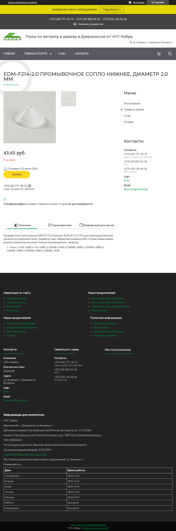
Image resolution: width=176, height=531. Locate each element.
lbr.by (127, 180)
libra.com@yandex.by (136, 189)
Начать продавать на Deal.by (22, 2)
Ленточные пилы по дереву (107, 298)
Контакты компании (105, 335)
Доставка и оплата (105, 323)
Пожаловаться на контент (95, 528)
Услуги (11, 335)
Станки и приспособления (22, 327)
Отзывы (129, 122)
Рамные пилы (99, 310)
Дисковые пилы (16, 331)
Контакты (82, 53)
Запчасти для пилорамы (21, 323)
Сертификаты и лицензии (108, 331)
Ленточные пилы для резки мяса (110, 306)
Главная (9, 53)
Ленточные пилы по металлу (108, 302)
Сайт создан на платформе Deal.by (88, 525)
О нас (62, 53)
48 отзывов (139, 2)
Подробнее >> (111, 9)
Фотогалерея (132, 103)
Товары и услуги (35, 53)
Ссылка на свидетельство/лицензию (25, 454)
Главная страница (17, 298)
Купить (17, 174)
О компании (14, 306)
